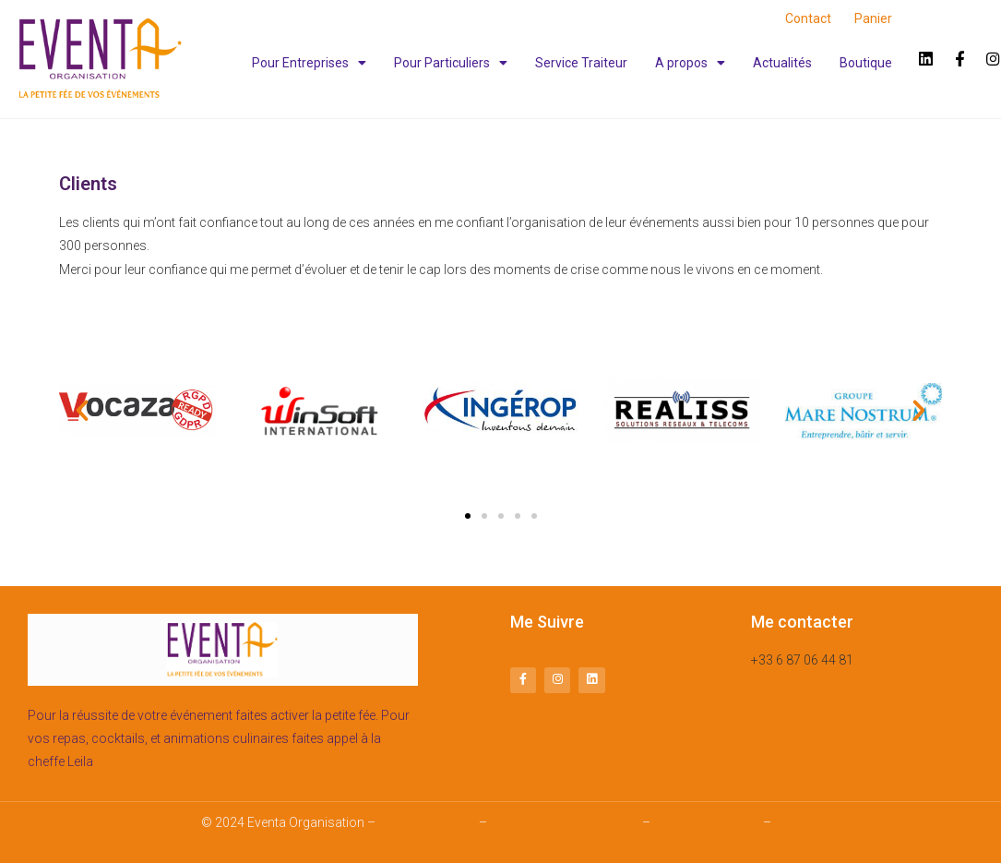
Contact (808, 18)
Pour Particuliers (450, 63)
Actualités (782, 62)
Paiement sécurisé (706, 822)
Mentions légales (427, 822)
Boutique (866, 62)
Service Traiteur (581, 62)
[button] (468, 516)
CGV (787, 822)
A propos (690, 63)
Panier (873, 18)
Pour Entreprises (309, 63)
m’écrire (774, 683)
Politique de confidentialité (564, 822)
